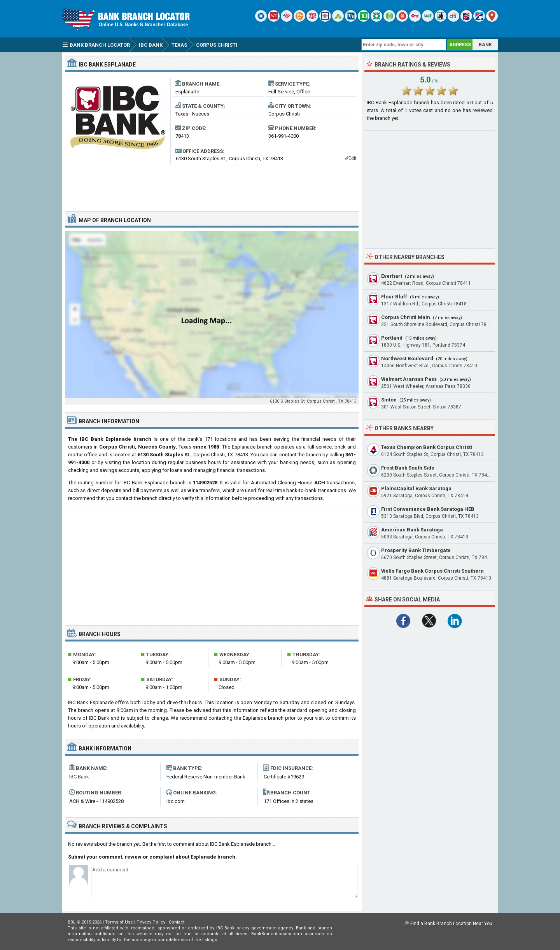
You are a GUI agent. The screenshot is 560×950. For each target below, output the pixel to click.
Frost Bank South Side (407, 468)
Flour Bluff (394, 297)
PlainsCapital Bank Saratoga (416, 488)
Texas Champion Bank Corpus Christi (426, 447)
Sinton (389, 400)
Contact (176, 922)
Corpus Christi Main (405, 317)
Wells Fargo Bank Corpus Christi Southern (432, 571)
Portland (391, 338)
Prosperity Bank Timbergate (416, 550)
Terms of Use (119, 922)
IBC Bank (79, 777)
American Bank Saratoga (412, 530)
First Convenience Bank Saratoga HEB (427, 509)
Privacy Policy (150, 922)
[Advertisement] (212, 185)
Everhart (391, 276)
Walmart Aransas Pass (409, 379)
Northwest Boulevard (407, 358)
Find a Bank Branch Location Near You (451, 923)
